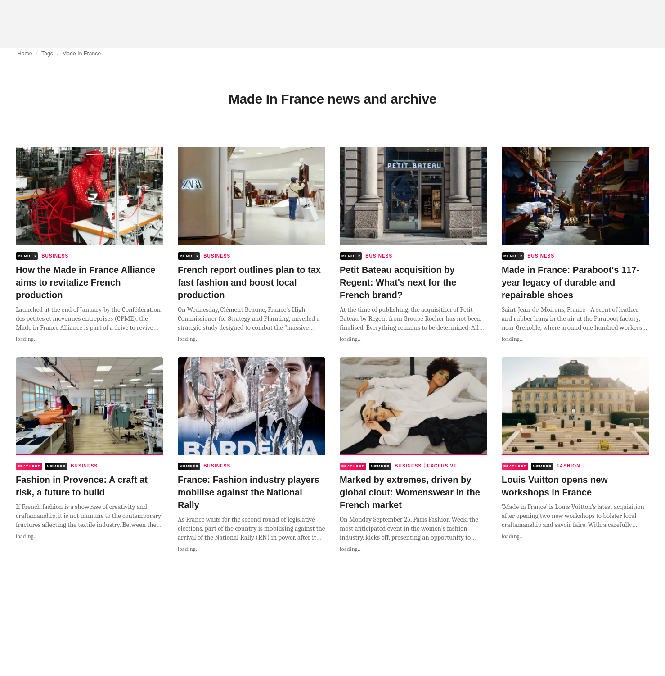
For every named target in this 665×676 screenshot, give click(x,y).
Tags (47, 53)
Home (25, 53)
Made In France (81, 53)
